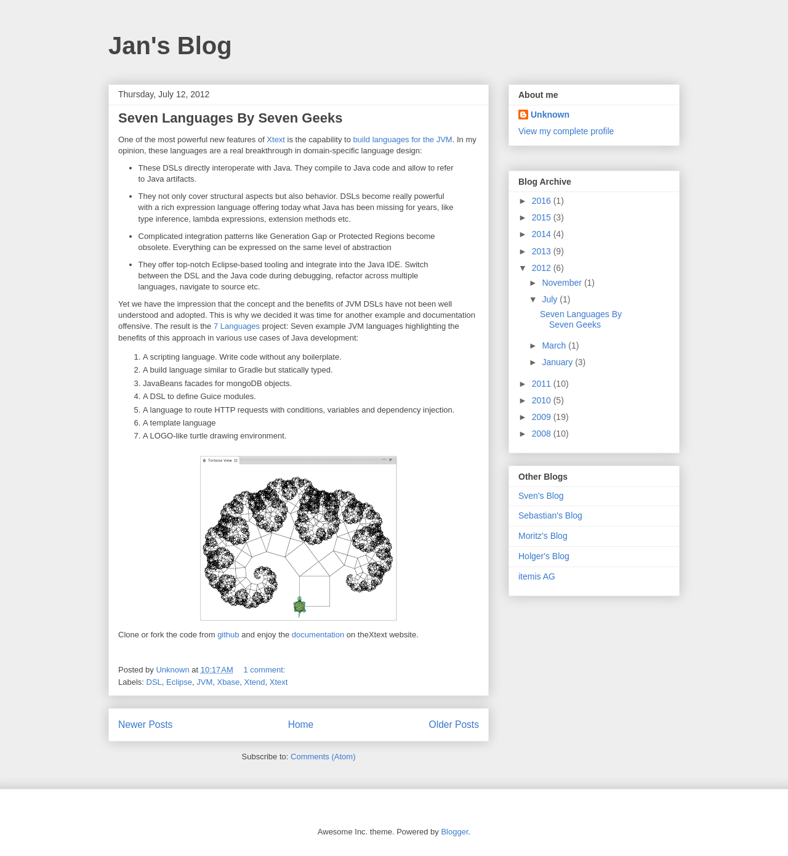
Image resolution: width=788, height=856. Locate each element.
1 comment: (265, 669)
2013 (542, 251)
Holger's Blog (543, 556)
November (563, 283)
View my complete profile (566, 131)
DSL (154, 682)
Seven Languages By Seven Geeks (230, 118)
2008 (542, 433)
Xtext (276, 139)
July (551, 299)
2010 (542, 400)
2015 (542, 217)
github (228, 634)
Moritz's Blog (543, 536)
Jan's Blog (170, 45)
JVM (204, 682)
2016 (542, 201)
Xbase (228, 682)
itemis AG (536, 576)
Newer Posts (145, 724)
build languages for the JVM (402, 139)
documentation (318, 634)
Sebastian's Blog (550, 515)
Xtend (254, 682)
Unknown (550, 114)
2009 (542, 417)
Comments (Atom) (323, 756)
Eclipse (179, 682)
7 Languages (237, 326)
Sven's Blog (541, 496)
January (558, 362)
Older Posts (454, 724)
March (555, 345)
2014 (542, 234)
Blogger (454, 831)
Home (301, 724)
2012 (542, 268)
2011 (542, 384)
